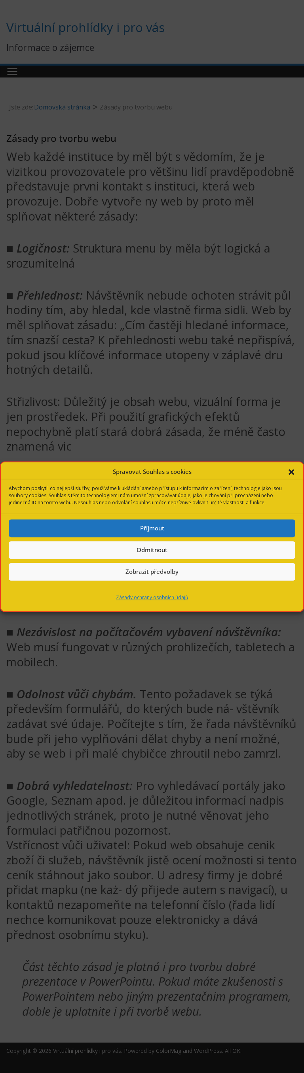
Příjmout (152, 528)
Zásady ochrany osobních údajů (152, 597)
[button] (291, 472)
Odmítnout (152, 550)
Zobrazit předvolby (152, 571)
